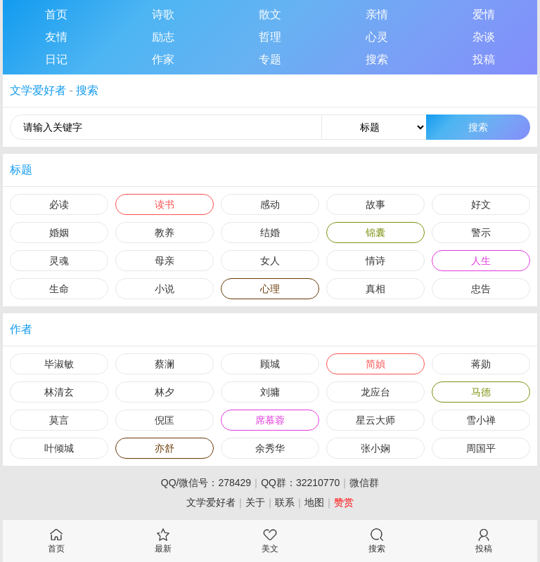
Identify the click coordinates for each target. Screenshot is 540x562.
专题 (270, 59)
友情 (56, 37)
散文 (270, 14)
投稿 (483, 59)
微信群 (364, 482)
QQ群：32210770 (300, 482)
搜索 (377, 59)
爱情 (483, 14)
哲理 (270, 37)
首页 (56, 14)
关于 (255, 502)
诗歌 (163, 14)
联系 (285, 502)
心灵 (377, 37)
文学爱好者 (38, 90)
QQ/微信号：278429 (206, 482)
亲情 (377, 14)
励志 (163, 37)
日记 (56, 59)
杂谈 (483, 37)
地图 (314, 502)
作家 (163, 59)
